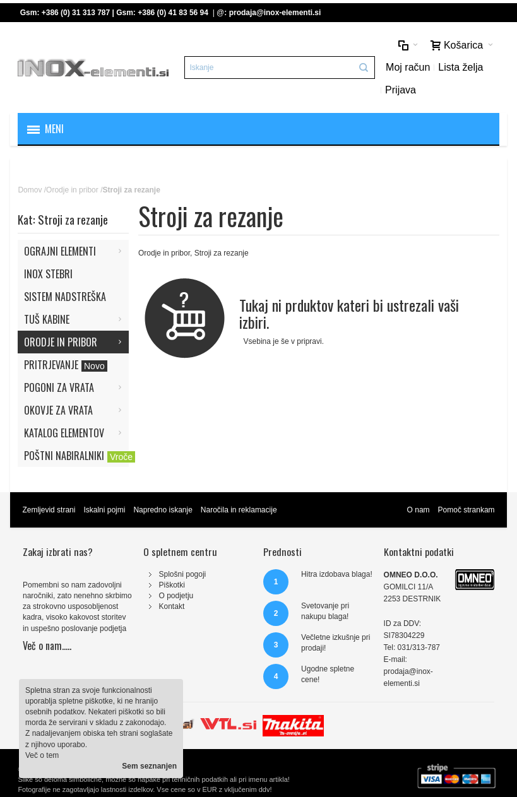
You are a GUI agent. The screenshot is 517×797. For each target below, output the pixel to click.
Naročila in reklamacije (239, 509)
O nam (418, 509)
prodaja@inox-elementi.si (275, 12)
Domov (30, 190)
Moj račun (408, 67)
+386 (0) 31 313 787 (76, 12)
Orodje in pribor (72, 190)
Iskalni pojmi (104, 509)
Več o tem (42, 755)
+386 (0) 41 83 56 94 (173, 12)
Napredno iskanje (162, 509)
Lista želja (460, 67)
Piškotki (172, 585)
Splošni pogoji (182, 574)
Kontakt (172, 606)
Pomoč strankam (466, 509)
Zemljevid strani (48, 509)
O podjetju (176, 595)
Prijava (400, 90)
